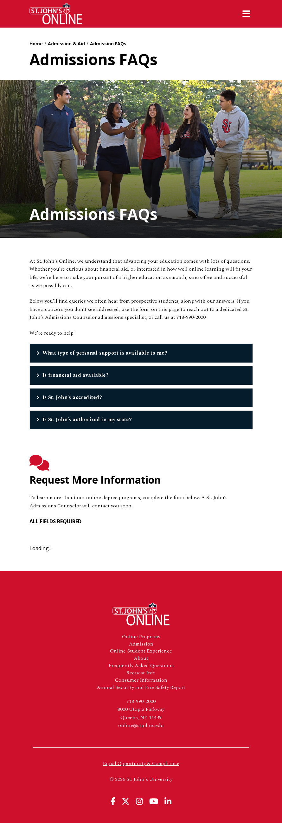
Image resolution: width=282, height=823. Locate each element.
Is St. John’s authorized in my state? (87, 419)
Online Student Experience (141, 651)
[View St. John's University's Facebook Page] (113, 801)
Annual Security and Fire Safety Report (141, 687)
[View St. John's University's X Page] (126, 801)
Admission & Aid (66, 44)
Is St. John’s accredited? (72, 397)
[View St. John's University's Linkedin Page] (167, 801)
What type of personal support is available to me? (105, 353)
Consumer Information (141, 680)
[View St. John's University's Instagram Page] (139, 801)
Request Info (141, 673)
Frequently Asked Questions (141, 665)
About (141, 658)
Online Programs (141, 636)
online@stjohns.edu (141, 725)
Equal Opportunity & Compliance (141, 763)
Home (36, 44)
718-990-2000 (141, 701)
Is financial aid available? (75, 375)
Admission (141, 644)
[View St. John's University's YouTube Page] (153, 801)
